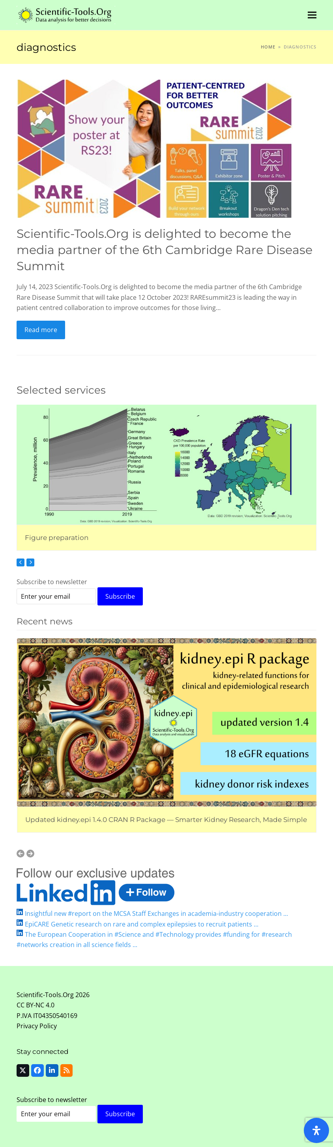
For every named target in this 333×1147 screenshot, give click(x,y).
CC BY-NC (30, 1005)
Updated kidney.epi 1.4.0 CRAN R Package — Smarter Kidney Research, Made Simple (166, 819)
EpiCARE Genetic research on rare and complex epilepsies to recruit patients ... (141, 924)
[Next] (30, 562)
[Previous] (20, 562)
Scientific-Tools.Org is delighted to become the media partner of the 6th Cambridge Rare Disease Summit (164, 249)
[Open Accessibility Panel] (316, 1130)
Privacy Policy (37, 1026)
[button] (312, 14)
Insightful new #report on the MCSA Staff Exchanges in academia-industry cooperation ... (156, 913)
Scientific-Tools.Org (45, 994)
